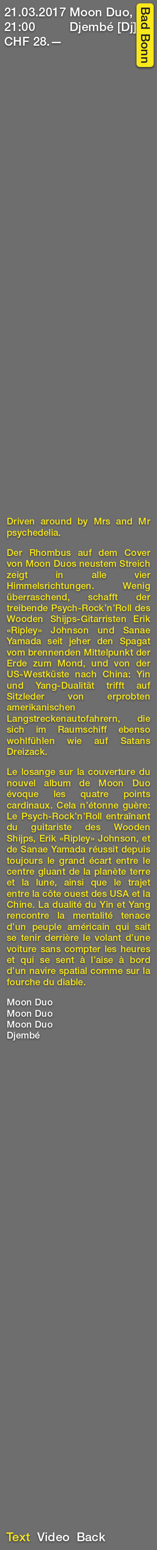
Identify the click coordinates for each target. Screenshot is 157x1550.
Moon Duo (30, 1003)
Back (91, 1538)
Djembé (23, 1036)
